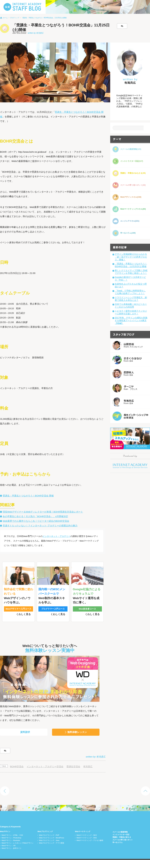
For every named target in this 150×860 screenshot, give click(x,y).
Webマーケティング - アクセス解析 (90, 834)
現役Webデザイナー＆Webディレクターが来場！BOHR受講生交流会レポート (43, 511)
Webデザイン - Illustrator (11, 834)
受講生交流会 (73, 760)
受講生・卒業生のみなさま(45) (133, 173)
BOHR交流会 (17, 760)
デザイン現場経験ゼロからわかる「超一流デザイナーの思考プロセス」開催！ (131, 257)
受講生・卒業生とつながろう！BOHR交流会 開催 (28, 495)
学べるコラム (117, 836)
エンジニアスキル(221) (129, 221)
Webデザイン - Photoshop (11, 831)
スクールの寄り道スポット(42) (133, 185)
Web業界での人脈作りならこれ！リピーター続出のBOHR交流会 (36, 521)
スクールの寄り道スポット (122, 833)
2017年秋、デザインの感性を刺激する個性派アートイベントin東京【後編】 (131, 320)
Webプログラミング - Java (49, 834)
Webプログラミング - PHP (49, 829)
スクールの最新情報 (120, 825)
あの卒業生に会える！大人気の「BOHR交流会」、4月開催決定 (35, 516)
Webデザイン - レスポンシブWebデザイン (18, 836)
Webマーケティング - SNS (87, 831)
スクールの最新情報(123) (130, 149)
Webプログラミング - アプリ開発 (51, 836)
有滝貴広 (87, 760)
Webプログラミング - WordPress (51, 831)
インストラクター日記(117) (131, 161)
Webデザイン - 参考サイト (12, 842)
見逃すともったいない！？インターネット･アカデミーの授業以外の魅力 (40, 525)
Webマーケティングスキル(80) (133, 209)
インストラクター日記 (120, 828)
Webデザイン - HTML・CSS (12, 829)
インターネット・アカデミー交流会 (45, 760)
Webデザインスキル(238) (130, 197)
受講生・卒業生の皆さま (121, 831)
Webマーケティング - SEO (87, 829)
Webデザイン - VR (8, 839)
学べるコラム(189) (128, 233)
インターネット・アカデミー (56, 536)
